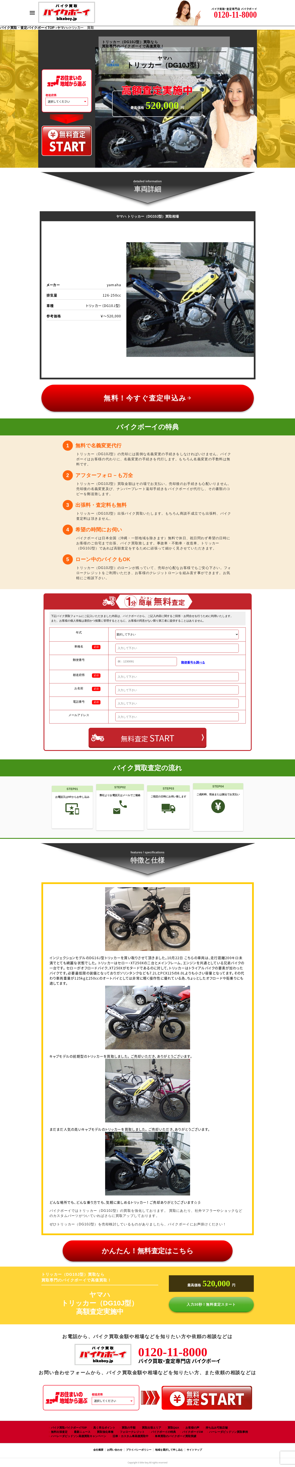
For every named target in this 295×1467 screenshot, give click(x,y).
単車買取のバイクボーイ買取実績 (175, 1436)
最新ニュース (82, 1431)
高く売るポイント (104, 1427)
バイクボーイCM (192, 1431)
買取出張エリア (151, 1427)
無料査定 (147, 738)
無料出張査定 (59, 1431)
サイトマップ (194, 1449)
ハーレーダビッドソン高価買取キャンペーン (78, 1436)
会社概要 (98, 1449)
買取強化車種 (105, 1431)
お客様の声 (192, 1427)
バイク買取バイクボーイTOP (69, 1427)
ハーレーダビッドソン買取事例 (228, 1431)
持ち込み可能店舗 (217, 1427)
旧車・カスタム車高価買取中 (130, 1436)
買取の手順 (129, 1427)
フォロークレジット (132, 1431)
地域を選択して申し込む (169, 1449)
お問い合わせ (114, 1449)
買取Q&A (173, 1427)
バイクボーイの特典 (163, 1431)
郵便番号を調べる (193, 662)
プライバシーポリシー (138, 1449)
